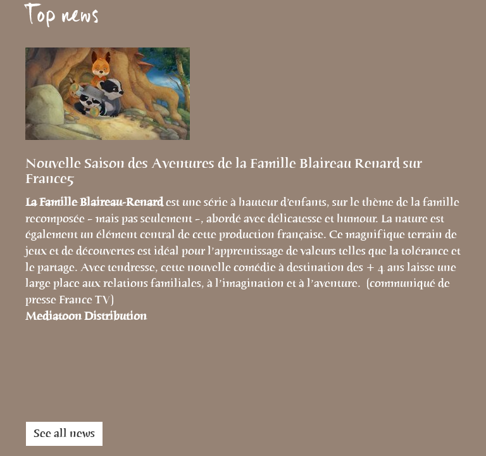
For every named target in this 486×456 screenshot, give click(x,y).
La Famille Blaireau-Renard (95, 202)
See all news (64, 433)
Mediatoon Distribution (86, 316)
